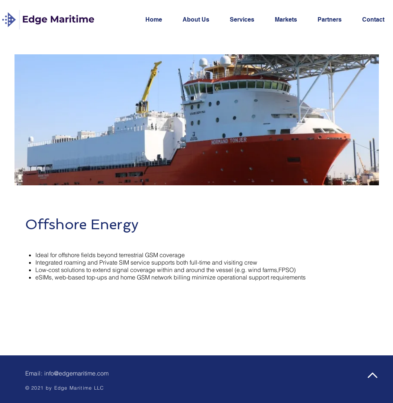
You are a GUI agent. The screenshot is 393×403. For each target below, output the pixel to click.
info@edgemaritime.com (76, 373)
